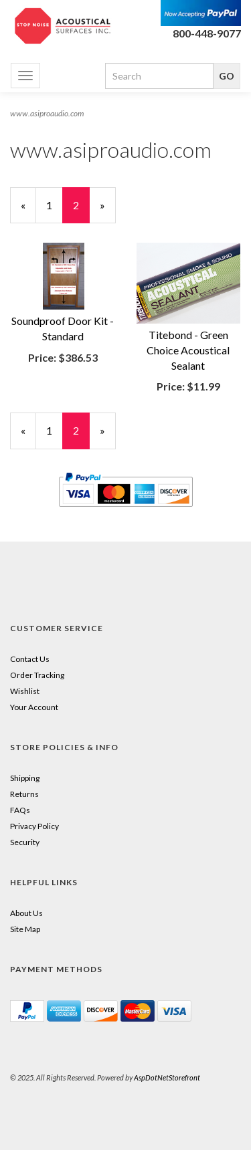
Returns (24, 794)
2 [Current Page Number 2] (81, 211)
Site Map (25, 929)
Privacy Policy (34, 826)
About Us (26, 913)
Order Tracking (37, 675)
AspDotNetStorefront (167, 1077)
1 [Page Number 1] (54, 204)
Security (24, 842)
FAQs (20, 810)
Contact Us (30, 659)
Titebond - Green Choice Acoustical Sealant (188, 350)
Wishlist (24, 691)
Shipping (24, 778)
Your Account (34, 707)
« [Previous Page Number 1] (28, 211)
